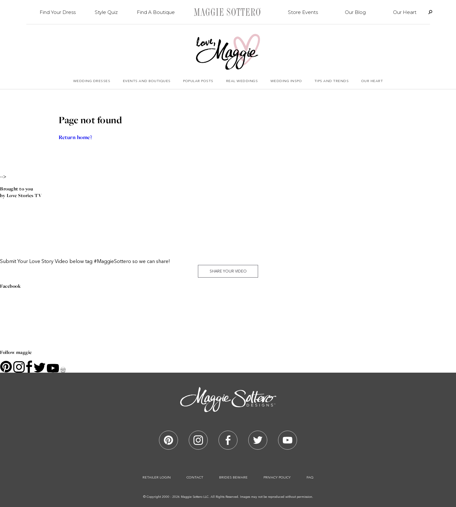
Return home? (75, 137)
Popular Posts (198, 81)
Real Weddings (242, 81)
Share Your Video (228, 271)
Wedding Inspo (286, 81)
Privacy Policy (277, 477)
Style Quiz (106, 12)
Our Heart (404, 12)
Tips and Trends (331, 81)
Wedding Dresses (92, 81)
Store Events (303, 12)
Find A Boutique (156, 12)
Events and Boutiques (147, 81)
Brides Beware (233, 477)
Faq (310, 477)
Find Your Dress (58, 12)
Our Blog (355, 12)
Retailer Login (156, 477)
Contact (195, 477)
